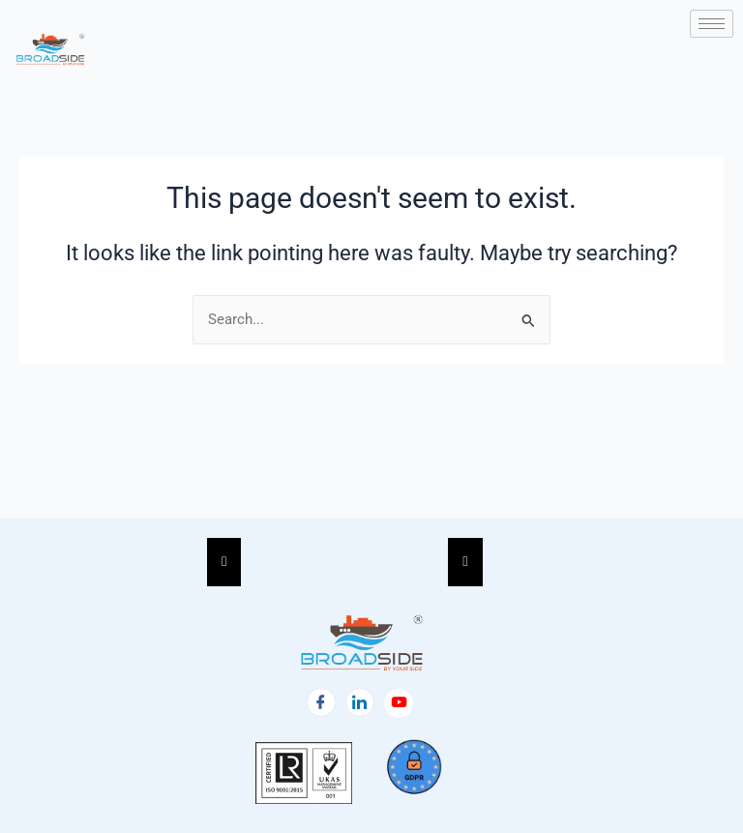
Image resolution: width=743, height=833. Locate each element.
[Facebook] (321, 702)
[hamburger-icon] (711, 24)
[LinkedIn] (359, 702)
